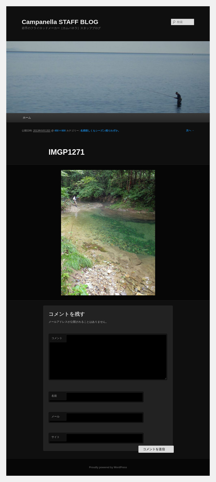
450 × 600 (60, 130)
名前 (54, 395)
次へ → (190, 130)
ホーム (27, 117)
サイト (55, 437)
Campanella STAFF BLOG (60, 21)
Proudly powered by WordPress (108, 467)
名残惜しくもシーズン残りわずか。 (100, 130)
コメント (56, 338)
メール (55, 416)
